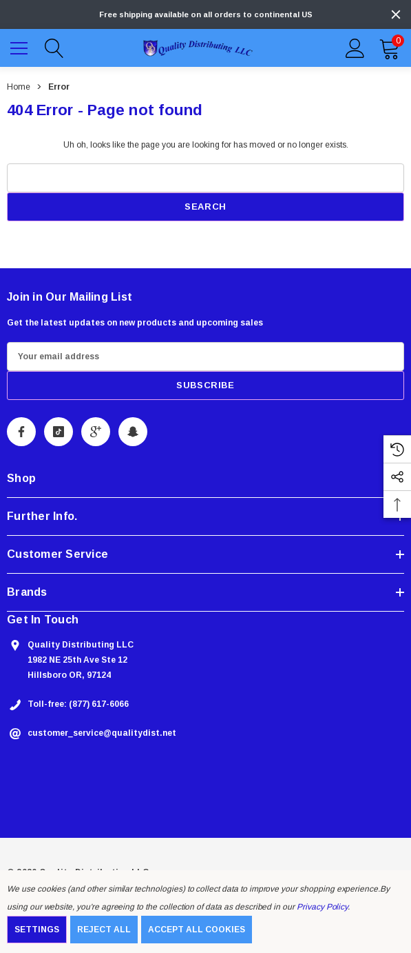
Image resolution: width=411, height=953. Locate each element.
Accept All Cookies (196, 929)
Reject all (104, 929)
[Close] (396, 14)
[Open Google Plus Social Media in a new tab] (95, 431)
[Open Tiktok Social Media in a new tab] (58, 431)
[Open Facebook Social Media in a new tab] (21, 431)
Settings (36, 929)
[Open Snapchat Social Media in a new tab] (132, 431)
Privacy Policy (322, 907)
